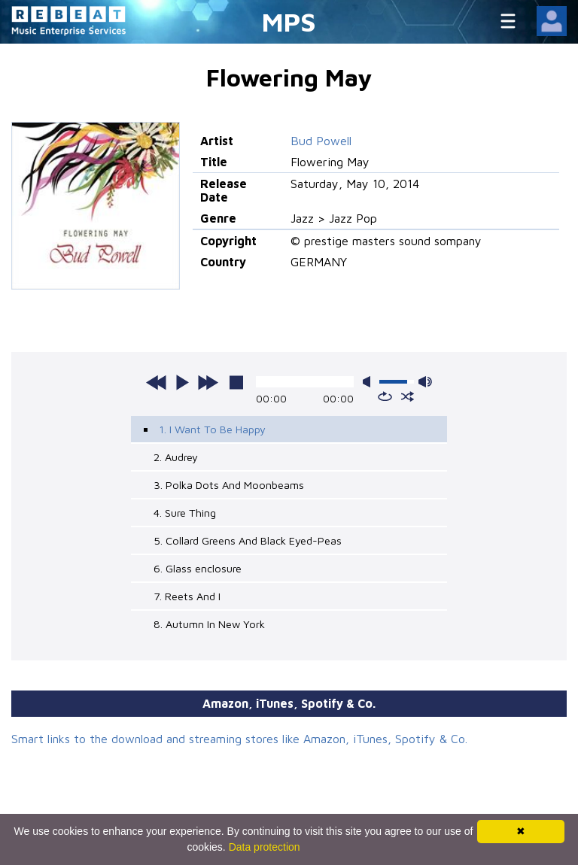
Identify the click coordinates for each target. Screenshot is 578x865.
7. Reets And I (187, 596)
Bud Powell (321, 140)
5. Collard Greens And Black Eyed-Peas (248, 540)
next (207, 382)
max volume (425, 381)
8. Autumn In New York (209, 624)
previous (156, 382)
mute (369, 381)
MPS (289, 21)
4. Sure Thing (185, 512)
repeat (385, 396)
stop (236, 382)
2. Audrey (176, 457)
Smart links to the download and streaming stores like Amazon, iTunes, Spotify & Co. (239, 738)
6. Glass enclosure (198, 568)
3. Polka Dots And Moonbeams (229, 484)
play (182, 382)
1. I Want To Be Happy (212, 429)
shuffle (407, 396)
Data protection (264, 847)
